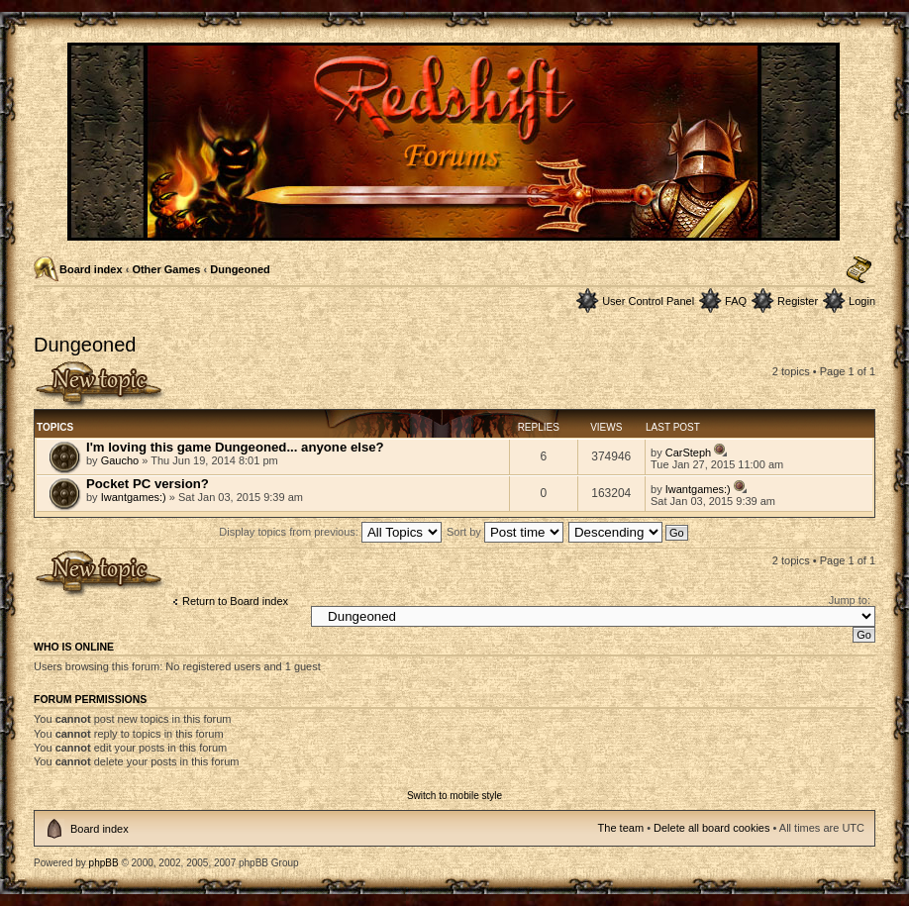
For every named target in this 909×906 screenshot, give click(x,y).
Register (797, 301)
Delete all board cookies (711, 828)
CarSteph (688, 452)
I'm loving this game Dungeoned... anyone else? (235, 447)
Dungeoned (240, 269)
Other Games (166, 269)
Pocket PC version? (147, 483)
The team (621, 828)
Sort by (505, 532)
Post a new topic (99, 384)
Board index (91, 269)
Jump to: (849, 600)
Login (862, 301)
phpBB (104, 862)
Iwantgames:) (133, 497)
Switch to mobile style (454, 795)
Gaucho (120, 460)
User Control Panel (648, 301)
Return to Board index (235, 601)
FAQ (736, 301)
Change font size (859, 270)
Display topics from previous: (330, 532)
